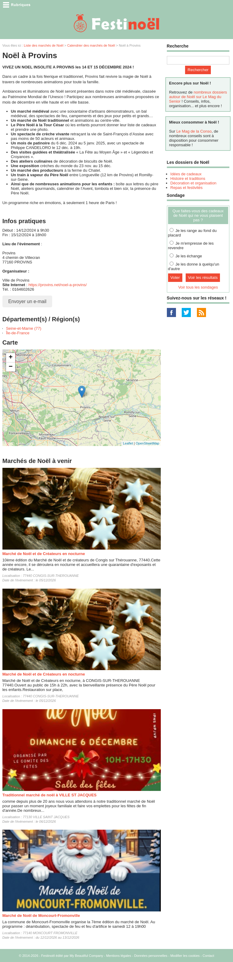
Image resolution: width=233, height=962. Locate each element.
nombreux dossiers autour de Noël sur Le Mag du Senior (198, 97)
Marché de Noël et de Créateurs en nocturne (43, 553)
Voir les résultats (203, 277)
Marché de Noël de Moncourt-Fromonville (41, 915)
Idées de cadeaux (186, 174)
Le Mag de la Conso (193, 131)
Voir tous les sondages (198, 287)
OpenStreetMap (147, 443)
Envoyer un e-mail (27, 301)
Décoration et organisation (194, 183)
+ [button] (11, 357)
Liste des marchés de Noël (43, 45)
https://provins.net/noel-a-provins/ (58, 285)
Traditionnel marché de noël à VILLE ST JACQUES (49, 795)
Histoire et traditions (188, 178)
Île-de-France (17, 333)
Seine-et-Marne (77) (23, 328)
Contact (208, 955)
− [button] (11, 367)
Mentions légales (118, 955)
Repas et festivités (187, 187)
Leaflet (128, 443)
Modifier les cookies (185, 955)
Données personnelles (150, 955)
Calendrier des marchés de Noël (91, 45)
